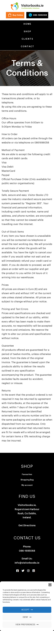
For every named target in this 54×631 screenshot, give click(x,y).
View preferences (25, 625)
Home (27, 24)
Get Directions (27, 525)
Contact (27, 46)
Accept (25, 610)
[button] (50, 584)
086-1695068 (40, 15)
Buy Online (18, 15)
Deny (25, 617)
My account (27, 485)
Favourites (27, 474)
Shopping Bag (27, 480)
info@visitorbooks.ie (27, 563)
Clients (27, 39)
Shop (27, 31)
